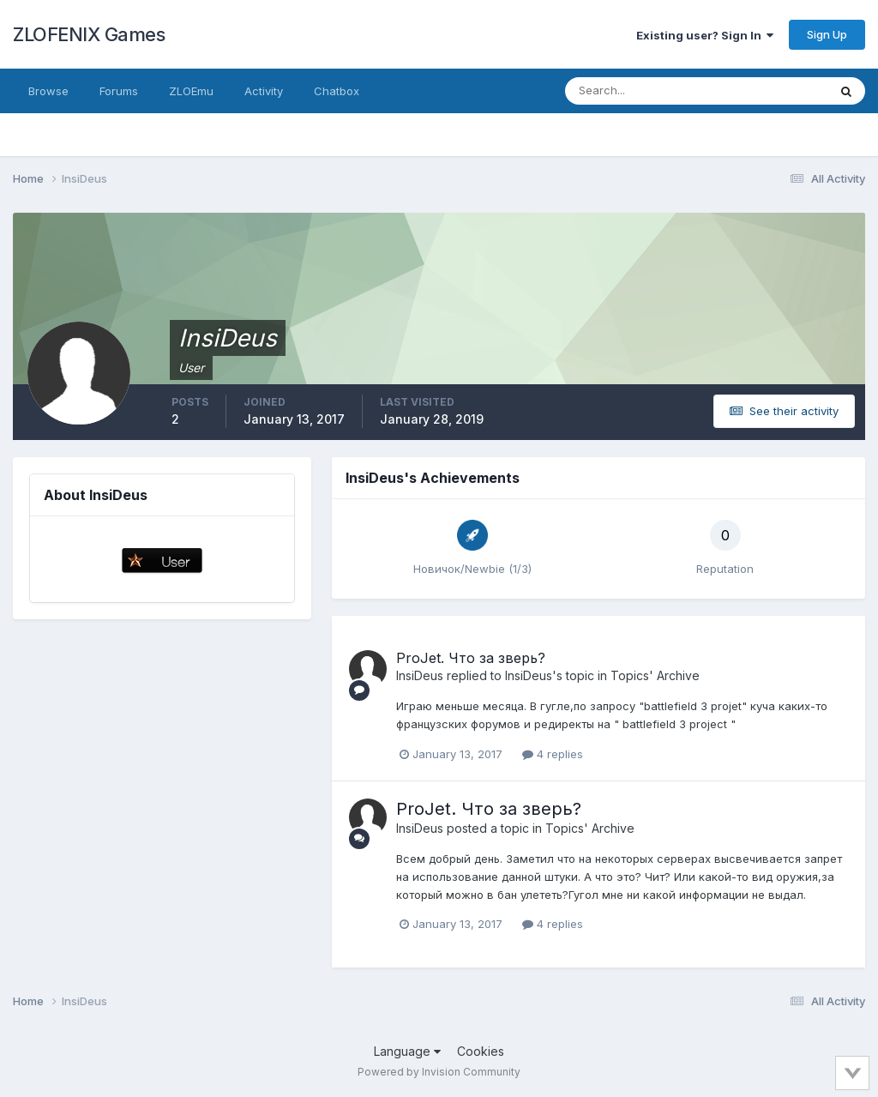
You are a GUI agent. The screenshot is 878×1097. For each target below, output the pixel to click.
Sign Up (827, 34)
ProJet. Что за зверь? (470, 657)
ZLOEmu (191, 91)
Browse (48, 91)
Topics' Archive (655, 675)
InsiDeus (419, 675)
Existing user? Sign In (704, 35)
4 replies (552, 754)
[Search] (640, 91)
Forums (118, 91)
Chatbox (336, 91)
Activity (263, 91)
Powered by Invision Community (439, 1071)
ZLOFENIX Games (89, 34)
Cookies (480, 1051)
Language (407, 1051)
